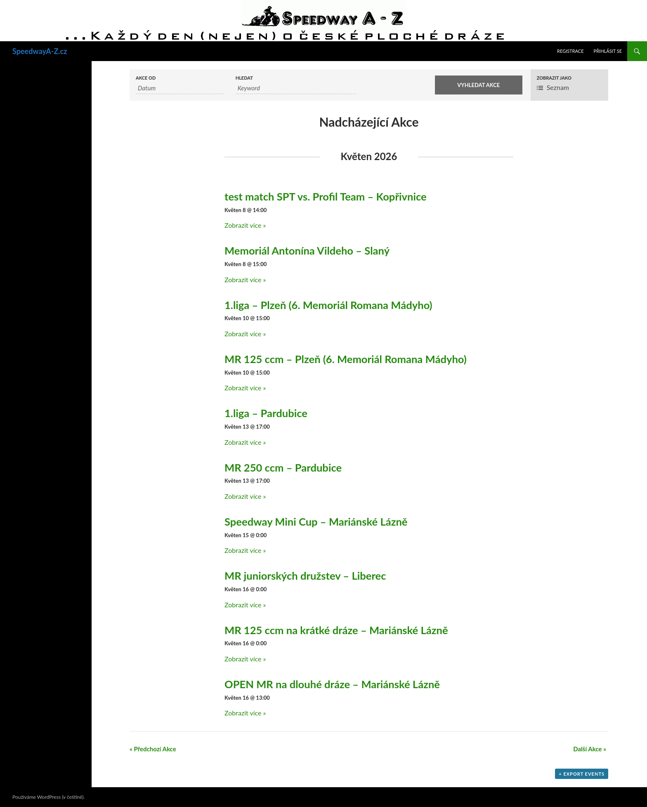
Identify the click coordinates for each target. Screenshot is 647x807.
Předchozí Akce (153, 749)
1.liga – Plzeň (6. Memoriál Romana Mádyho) (328, 305)
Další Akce (589, 749)
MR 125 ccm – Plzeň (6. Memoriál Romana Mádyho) (345, 359)
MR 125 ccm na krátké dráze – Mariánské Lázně (336, 630)
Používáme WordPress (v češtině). (48, 797)
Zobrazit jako (554, 78)
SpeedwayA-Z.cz (39, 51)
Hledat (244, 78)
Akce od (146, 78)
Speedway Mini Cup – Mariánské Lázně (316, 521)
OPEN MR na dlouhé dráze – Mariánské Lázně (332, 684)
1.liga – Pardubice (265, 413)
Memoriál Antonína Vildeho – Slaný (307, 250)
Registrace (570, 51)
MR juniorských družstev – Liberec (305, 575)
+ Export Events (581, 773)
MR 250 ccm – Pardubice (283, 467)
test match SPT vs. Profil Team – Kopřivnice (325, 196)
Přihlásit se (608, 51)
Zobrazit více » (245, 225)
